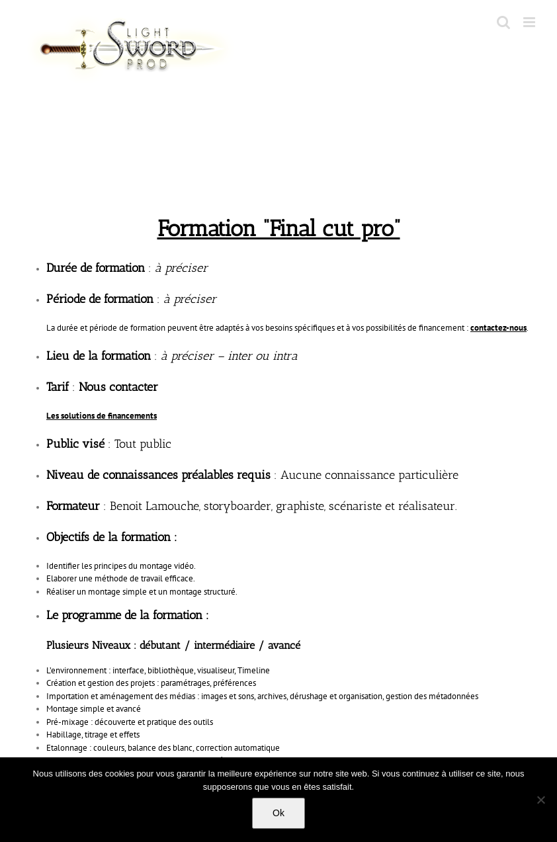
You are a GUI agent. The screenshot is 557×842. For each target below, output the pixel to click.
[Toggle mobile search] (503, 22)
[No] (540, 799)
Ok (278, 813)
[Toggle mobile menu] (530, 22)
